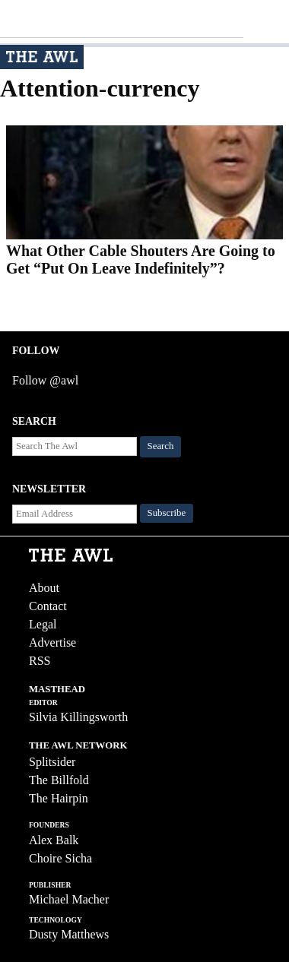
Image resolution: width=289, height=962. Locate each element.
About (44, 587)
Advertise (52, 642)
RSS (39, 660)
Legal (42, 624)
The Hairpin (58, 798)
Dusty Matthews (69, 934)
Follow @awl (45, 380)
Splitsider (52, 761)
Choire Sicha (60, 858)
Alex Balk (53, 840)
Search (161, 446)
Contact (48, 606)
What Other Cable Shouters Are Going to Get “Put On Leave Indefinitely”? (140, 259)
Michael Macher (69, 899)
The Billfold (59, 780)
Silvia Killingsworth (78, 716)
